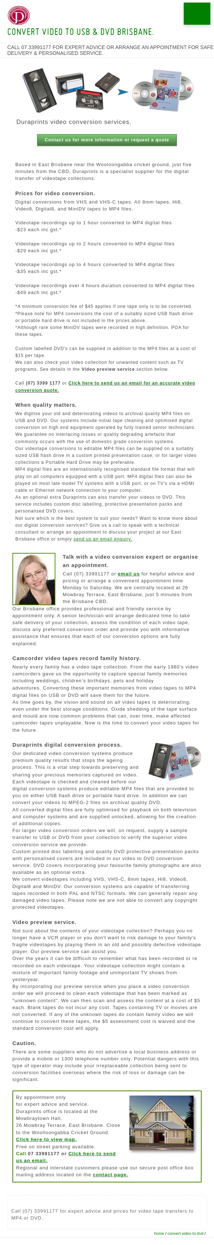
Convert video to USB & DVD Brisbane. (80, 32)
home (159, 1233)
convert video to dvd (185, 1233)
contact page (110, 1174)
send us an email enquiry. (103, 539)
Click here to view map (45, 1139)
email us (129, 574)
